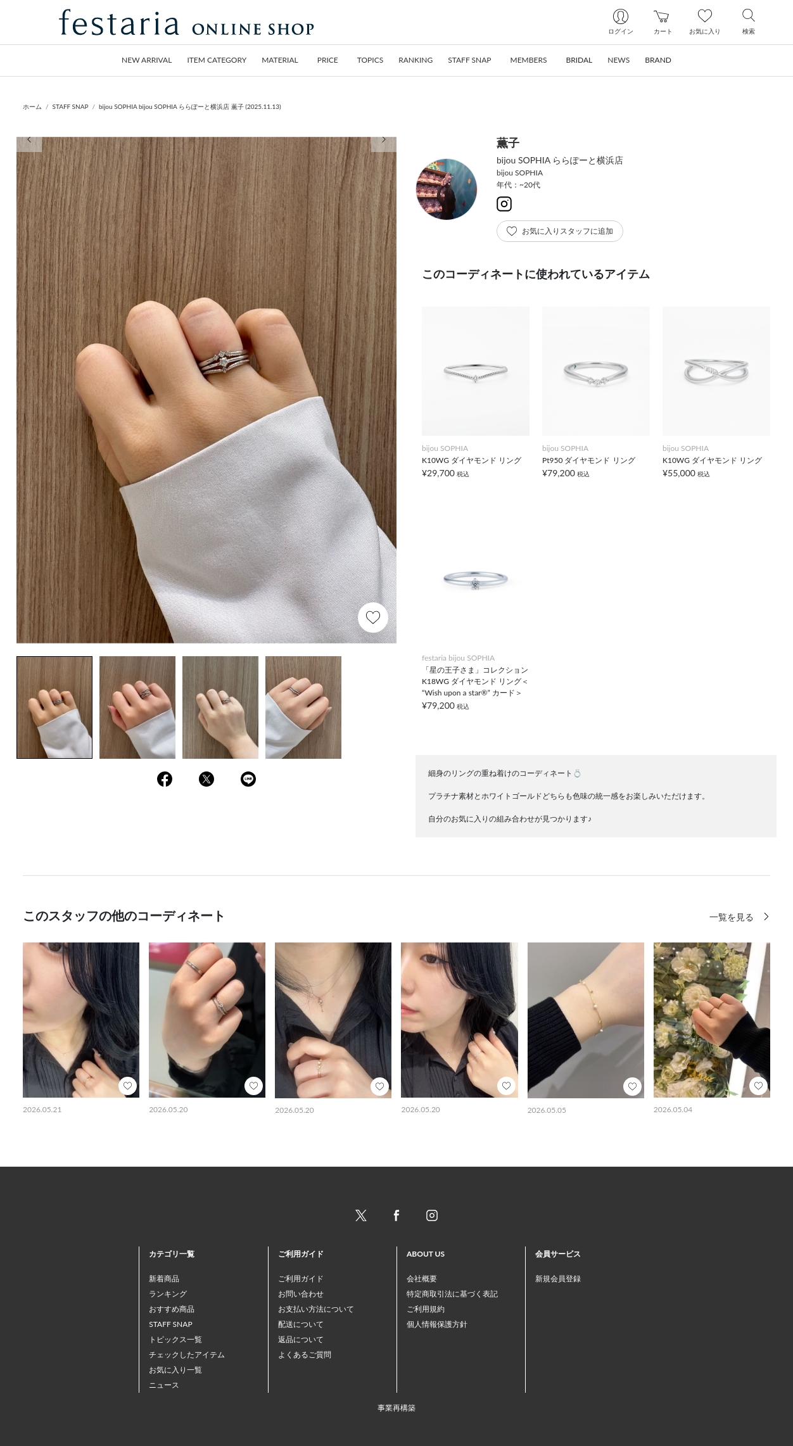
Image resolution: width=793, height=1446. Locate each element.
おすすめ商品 (171, 1309)
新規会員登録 (558, 1278)
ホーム (32, 106)
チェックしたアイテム (187, 1354)
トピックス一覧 (175, 1339)
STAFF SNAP (71, 106)
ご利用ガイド (301, 1278)
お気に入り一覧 (175, 1369)
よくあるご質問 (304, 1354)
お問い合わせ (301, 1293)
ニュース (164, 1385)
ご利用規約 (426, 1309)
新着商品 (164, 1278)
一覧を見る (732, 916)
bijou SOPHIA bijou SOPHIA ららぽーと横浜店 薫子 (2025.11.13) (190, 106)
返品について (301, 1339)
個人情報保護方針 (437, 1324)
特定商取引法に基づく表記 (452, 1293)
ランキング (168, 1293)
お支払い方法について (316, 1309)
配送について (301, 1324)
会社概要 (422, 1278)
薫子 (508, 142)
